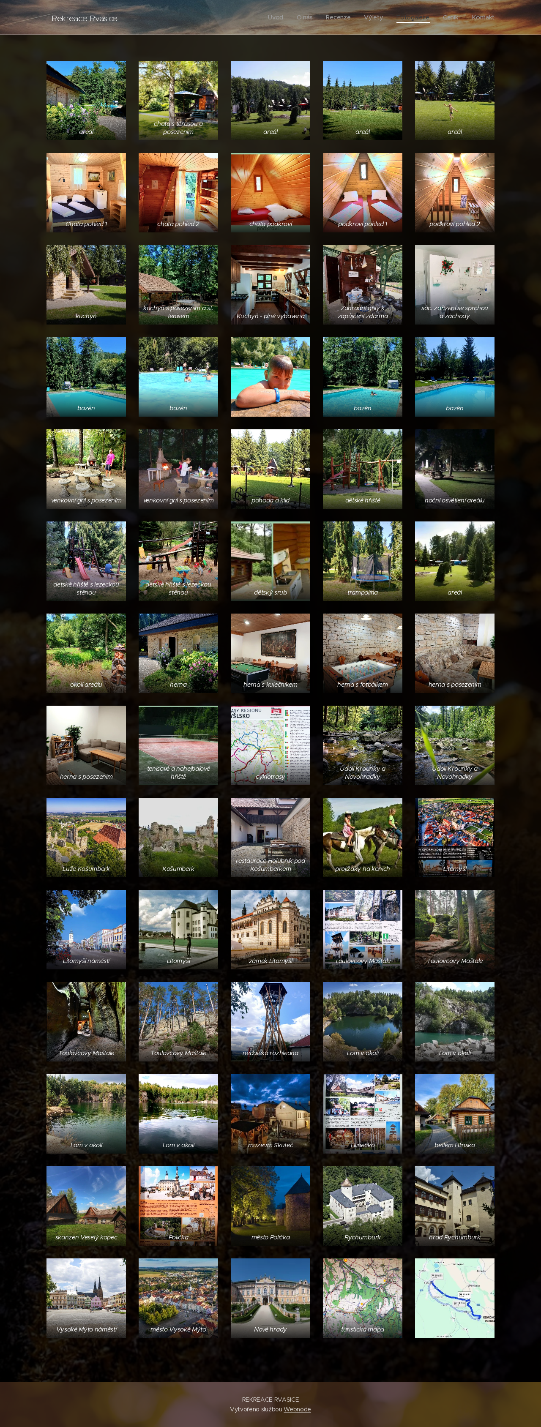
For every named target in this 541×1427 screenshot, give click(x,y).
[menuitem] (276, 17)
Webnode (297, 1409)
